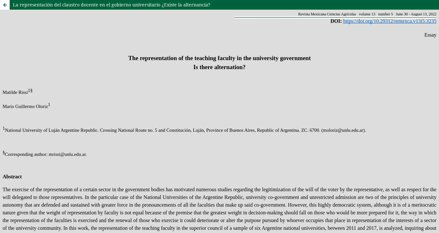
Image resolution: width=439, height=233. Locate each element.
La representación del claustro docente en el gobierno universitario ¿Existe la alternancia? (111, 5)
